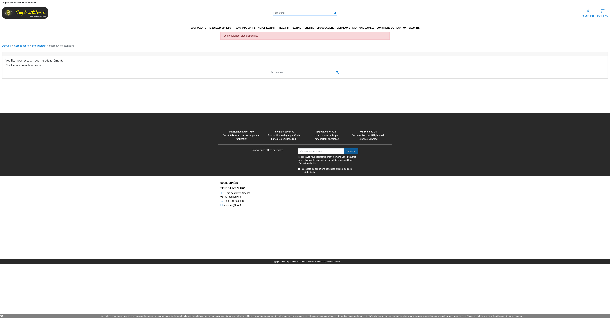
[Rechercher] (305, 13)
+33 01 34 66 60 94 (232, 201)
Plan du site (335, 212)
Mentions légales (322, 212)
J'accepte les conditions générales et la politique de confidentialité (327, 171)
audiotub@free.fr (231, 205)
